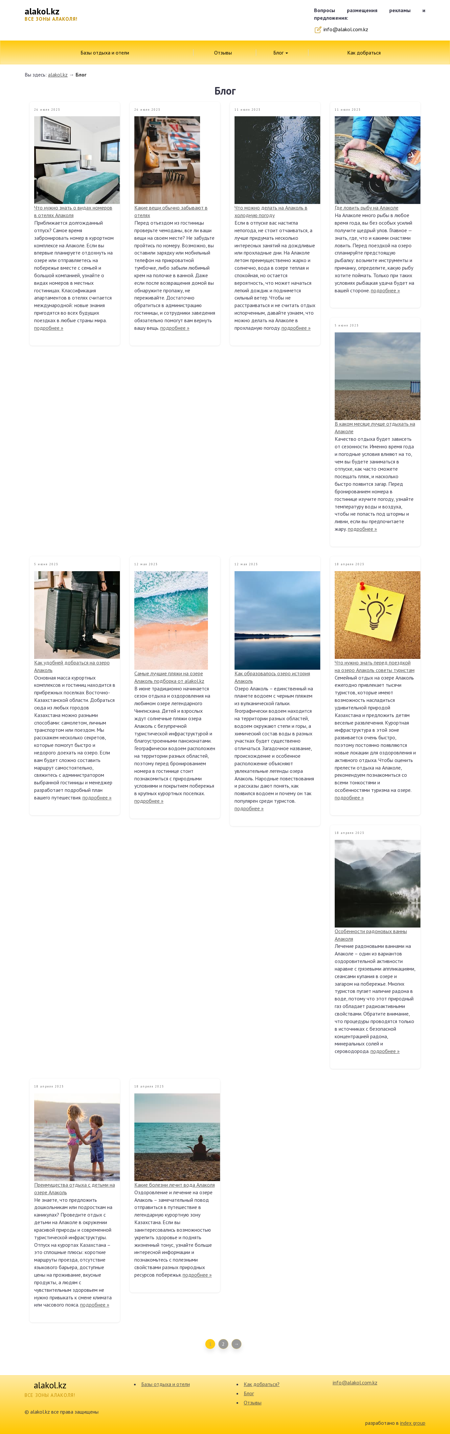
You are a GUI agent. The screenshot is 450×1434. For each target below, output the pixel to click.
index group (412, 1423)
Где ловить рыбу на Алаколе (366, 207)
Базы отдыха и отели (104, 52)
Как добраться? (262, 1384)
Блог (280, 52)
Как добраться (364, 52)
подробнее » (48, 328)
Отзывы (223, 52)
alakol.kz (58, 74)
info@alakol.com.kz (341, 30)
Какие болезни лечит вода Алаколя (174, 1184)
